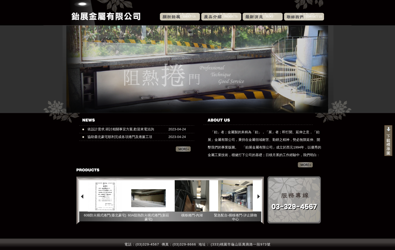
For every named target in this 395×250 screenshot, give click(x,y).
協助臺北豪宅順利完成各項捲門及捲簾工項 (119, 137)
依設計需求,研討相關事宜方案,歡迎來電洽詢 (120, 129)
